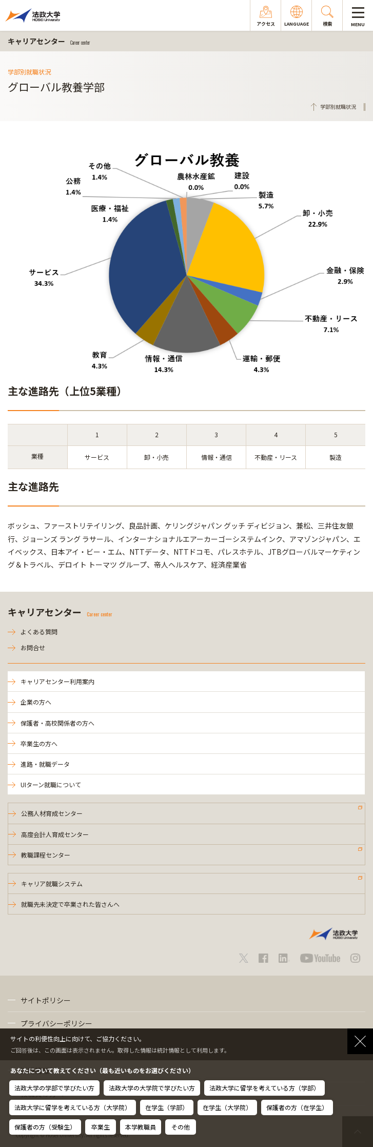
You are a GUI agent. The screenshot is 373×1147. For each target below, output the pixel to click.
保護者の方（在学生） (297, 1107)
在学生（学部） (166, 1107)
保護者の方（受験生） (45, 1126)
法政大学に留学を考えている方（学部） (264, 1087)
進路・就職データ (45, 764)
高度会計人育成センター (55, 834)
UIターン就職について (51, 784)
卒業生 (100, 1126)
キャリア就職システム (52, 883)
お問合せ (33, 647)
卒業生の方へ (39, 743)
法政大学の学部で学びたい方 (54, 1087)
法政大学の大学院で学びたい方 (152, 1087)
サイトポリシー (46, 1000)
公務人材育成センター (52, 813)
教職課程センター (45, 854)
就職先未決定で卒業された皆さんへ (70, 904)
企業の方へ (36, 701)
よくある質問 (39, 631)
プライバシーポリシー (56, 1023)
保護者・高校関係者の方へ (57, 722)
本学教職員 (140, 1126)
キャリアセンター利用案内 (57, 681)
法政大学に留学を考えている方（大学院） (72, 1107)
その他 (180, 1126)
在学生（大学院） (227, 1107)
